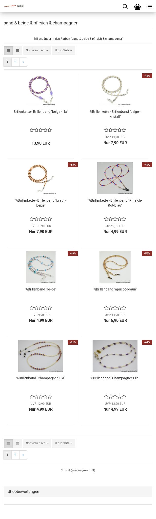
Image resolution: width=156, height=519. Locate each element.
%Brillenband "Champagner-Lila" (40, 378)
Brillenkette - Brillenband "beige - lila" (41, 112)
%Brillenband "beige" (40, 289)
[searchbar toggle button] (125, 6)
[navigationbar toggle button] (150, 6)
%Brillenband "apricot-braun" (115, 289)
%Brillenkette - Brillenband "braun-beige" (40, 202)
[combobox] (37, 50)
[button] (8, 50)
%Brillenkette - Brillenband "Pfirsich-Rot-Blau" (115, 202)
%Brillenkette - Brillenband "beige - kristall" (115, 114)
